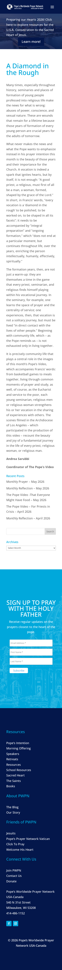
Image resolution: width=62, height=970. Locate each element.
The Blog (12, 807)
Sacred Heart (15, 775)
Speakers (12, 754)
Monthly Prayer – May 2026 (25, 482)
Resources (13, 765)
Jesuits (11, 833)
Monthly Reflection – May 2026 (27, 488)
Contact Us (14, 876)
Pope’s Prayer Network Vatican (28, 839)
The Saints (13, 781)
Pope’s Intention (17, 743)
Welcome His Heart (19, 850)
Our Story (13, 812)
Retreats (12, 759)
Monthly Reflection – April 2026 (28, 518)
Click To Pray (15, 844)
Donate (11, 881)
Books (10, 786)
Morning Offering (18, 748)
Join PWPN (13, 870)
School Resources (18, 770)
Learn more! (31, 41)
